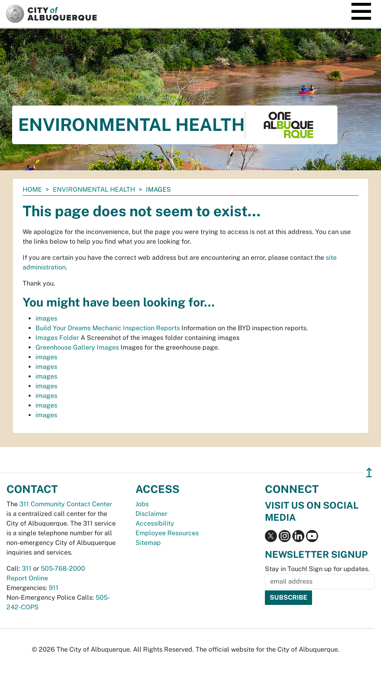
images (46, 318)
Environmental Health (94, 189)
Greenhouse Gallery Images (77, 347)
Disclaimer (151, 514)
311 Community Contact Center (65, 504)
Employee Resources (167, 533)
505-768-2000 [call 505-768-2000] (63, 568)
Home (32, 189)
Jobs (142, 504)
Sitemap (148, 543)
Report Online (27, 578)
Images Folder (57, 338)
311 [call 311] (26, 568)
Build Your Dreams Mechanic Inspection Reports (107, 328)
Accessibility (154, 523)
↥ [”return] (369, 472)
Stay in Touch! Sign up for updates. (317, 569)
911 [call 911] (53, 588)
